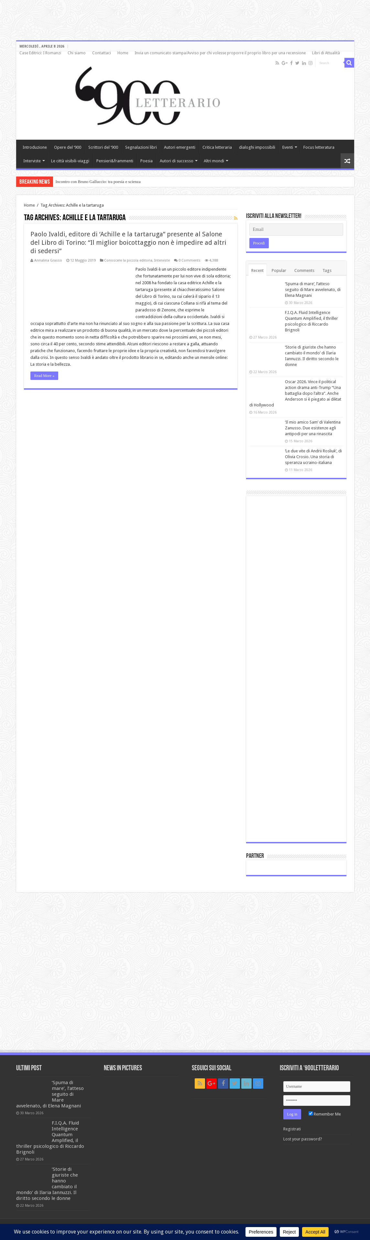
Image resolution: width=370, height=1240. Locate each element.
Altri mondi (214, 160)
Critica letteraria (217, 147)
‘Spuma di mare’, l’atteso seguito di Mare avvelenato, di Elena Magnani (313, 289)
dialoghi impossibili (257, 147)
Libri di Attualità (326, 53)
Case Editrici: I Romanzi (40, 53)
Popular (279, 270)
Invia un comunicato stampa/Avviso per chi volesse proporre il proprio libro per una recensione (220, 53)
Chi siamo (77, 53)
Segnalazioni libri (141, 147)
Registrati (292, 1129)
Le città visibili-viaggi (70, 160)
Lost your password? (302, 1139)
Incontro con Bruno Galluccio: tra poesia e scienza (98, 181)
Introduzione (35, 147)
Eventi (287, 147)
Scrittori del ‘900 (103, 147)
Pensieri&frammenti (114, 160)
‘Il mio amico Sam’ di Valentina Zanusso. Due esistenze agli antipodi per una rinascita (313, 428)
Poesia (146, 160)
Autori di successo (176, 160)
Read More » (44, 375)
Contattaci (101, 53)
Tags (327, 270)
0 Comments (190, 260)
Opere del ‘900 (67, 147)
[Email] (296, 229)
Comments (304, 270)
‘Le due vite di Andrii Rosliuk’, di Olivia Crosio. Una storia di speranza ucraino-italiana (313, 456)
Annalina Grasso (48, 260)
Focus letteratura (318, 147)
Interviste (32, 160)
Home (122, 53)
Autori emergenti (179, 147)
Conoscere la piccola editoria (128, 260)
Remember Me (325, 1114)
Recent (257, 270)
